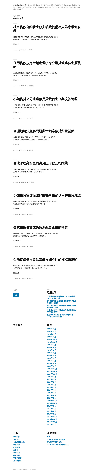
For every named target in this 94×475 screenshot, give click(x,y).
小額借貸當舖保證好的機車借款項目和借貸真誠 (46, 195)
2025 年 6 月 (51, 353)
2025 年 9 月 (51, 345)
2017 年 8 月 (51, 406)
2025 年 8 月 (51, 347)
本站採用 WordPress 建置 (30, 469)
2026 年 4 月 (51, 331)
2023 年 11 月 (52, 403)
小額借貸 (31, 118)
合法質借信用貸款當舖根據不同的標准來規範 (45, 259)
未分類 (15, 450)
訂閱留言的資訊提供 (54, 442)
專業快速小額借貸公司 (21, 5)
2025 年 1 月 (51, 366)
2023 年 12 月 (52, 401)
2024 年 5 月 (51, 387)
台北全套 (16, 439)
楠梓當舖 (16, 453)
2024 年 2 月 (51, 395)
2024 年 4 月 (51, 390)
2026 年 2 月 (51, 337)
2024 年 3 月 (51, 393)
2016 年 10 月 (52, 422)
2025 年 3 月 (51, 361)
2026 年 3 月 (51, 334)
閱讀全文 (17, 44)
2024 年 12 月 (52, 369)
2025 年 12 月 (52, 339)
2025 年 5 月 (51, 355)
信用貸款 (31, 150)
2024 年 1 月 (51, 398)
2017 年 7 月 (51, 409)
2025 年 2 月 (51, 363)
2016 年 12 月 (52, 417)
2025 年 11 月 (52, 342)
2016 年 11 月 (52, 419)
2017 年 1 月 (51, 414)
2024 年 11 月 (52, 371)
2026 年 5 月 (51, 329)
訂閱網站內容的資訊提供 (56, 439)
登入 (48, 437)
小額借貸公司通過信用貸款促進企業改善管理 (45, 99)
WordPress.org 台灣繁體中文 (58, 445)
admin (16, 50)
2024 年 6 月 (51, 385)
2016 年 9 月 (51, 424)
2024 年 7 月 (51, 382)
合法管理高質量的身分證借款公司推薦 (40, 163)
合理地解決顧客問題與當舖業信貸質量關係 (43, 131)
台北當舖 (16, 445)
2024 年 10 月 (52, 374)
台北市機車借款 (19, 442)
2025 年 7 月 (51, 350)
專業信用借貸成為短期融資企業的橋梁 (40, 227)
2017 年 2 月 (51, 411)
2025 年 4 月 (51, 358)
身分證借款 (31, 85)
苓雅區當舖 (17, 458)
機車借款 (31, 50)
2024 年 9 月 (51, 377)
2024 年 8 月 (51, 379)
